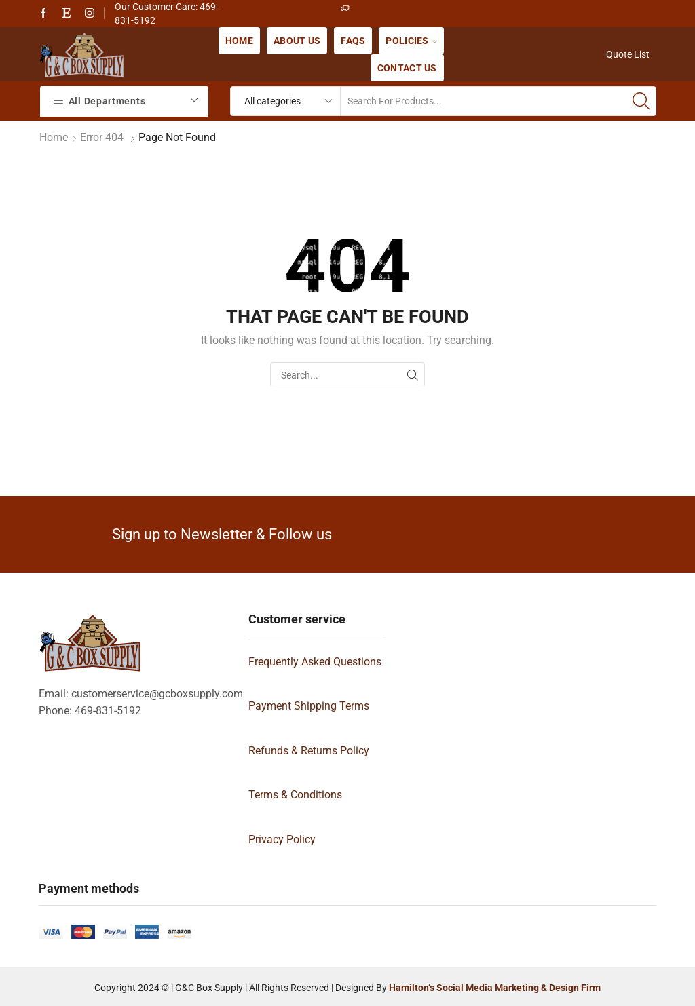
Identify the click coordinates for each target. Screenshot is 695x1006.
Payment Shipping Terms (308, 705)
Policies (411, 40)
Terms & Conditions (295, 794)
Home (239, 40)
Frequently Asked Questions (314, 661)
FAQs (353, 40)
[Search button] (641, 101)
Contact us (407, 67)
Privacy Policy (282, 839)
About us (297, 40)
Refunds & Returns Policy (308, 750)
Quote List (628, 54)
